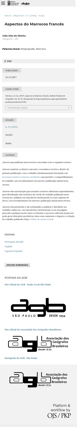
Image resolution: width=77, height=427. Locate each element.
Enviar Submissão (17, 265)
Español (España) (14, 251)
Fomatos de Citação (18, 107)
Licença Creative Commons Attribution (22, 177)
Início (8, 15)
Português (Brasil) (14, 241)
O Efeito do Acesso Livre (40, 219)
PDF (9, 61)
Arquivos (18, 15)
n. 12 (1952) (31, 15)
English (8, 246)
